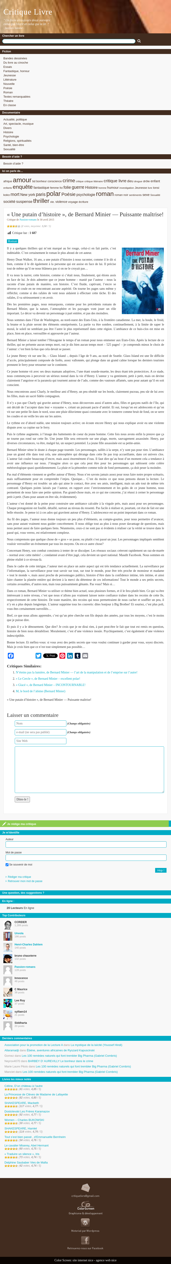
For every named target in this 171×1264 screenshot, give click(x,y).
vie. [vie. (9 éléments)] (52, 202)
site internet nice (83, 1260)
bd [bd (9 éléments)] (33, 181)
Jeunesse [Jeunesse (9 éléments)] (141, 187)
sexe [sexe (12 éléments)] (146, 195)
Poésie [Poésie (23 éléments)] (68, 194)
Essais (7, 67)
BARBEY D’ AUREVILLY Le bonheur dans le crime (60, 1061)
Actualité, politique (15, 119)
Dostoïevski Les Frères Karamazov (27, 1111)
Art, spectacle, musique (18, 123)
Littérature (10, 79)
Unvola (19, 933)
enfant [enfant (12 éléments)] (155, 181)
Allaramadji (11, 1050)
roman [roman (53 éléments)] (105, 193)
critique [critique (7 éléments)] (79, 181)
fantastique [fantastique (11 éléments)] (41, 187)
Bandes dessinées (15, 58)
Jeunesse (9, 75)
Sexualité (9, 149)
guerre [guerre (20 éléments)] (78, 187)
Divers (7, 128)
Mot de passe (14, 852)
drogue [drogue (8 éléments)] (138, 181)
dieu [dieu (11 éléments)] (130, 181)
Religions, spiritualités (17, 140)
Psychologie (11, 136)
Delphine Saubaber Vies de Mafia (26, 1162)
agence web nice (106, 1260)
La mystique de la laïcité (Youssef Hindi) (96, 1045)
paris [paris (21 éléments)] (41, 194)
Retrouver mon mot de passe (25, 881)
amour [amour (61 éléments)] (22, 180)
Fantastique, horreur (16, 71)
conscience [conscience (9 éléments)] (55, 181)
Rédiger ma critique (19, 876)
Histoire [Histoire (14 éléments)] (91, 187)
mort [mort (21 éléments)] (15, 194)
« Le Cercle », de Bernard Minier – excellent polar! (48, 678)
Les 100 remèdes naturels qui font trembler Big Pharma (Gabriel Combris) (69, 1055)
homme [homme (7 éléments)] (102, 187)
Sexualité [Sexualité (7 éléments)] (155, 195)
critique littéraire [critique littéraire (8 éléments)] (93, 181)
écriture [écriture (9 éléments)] (83, 202)
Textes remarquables (16, 96)
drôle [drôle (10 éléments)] (146, 181)
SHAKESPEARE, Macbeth (21, 1103)
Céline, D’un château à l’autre (23, 1086)
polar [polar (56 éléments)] (53, 193)
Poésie (7, 88)
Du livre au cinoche (15, 62)
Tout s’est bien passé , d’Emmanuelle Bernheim (35, 1137)
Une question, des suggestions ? (23, 892)
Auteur (9, 839)
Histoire (8, 132)
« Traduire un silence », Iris (21, 1154)
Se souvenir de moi (19, 864)
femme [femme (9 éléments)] (54, 187)
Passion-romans (28, 219)
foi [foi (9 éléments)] (61, 187)
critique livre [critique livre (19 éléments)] (115, 180)
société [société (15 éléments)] (9, 201)
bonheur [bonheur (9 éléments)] (41, 181)
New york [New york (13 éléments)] (27, 195)
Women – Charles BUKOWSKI (24, 1120)
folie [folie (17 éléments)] (67, 187)
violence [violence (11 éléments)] (61, 202)
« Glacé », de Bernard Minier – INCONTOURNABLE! (51, 685)
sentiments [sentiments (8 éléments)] (135, 194)
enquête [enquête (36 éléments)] (23, 187)
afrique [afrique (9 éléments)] (7, 181)
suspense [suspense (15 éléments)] (24, 201)
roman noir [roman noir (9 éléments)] (121, 195)
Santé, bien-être (13, 145)
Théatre (8, 101)
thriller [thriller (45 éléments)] (41, 200)
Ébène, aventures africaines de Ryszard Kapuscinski (61, 1050)
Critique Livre (27, 11)
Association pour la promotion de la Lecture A (33, 1045)
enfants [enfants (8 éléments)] (7, 187)
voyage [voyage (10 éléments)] (73, 202)
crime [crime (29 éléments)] (69, 180)
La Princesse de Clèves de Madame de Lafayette (36, 1094)
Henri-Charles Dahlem (28, 944)
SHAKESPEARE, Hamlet (20, 1128)
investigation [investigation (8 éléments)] (126, 187)
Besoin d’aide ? (13, 163)
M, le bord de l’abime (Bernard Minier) (40, 691)
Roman (8, 92)
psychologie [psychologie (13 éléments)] (85, 195)
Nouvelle (9, 84)
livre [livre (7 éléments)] (150, 187)
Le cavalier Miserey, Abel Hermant (26, 1145)
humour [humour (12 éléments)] (113, 187)
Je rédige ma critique (19, 824)
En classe (9, 105)
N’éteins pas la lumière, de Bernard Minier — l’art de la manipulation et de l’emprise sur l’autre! (76, 672)
